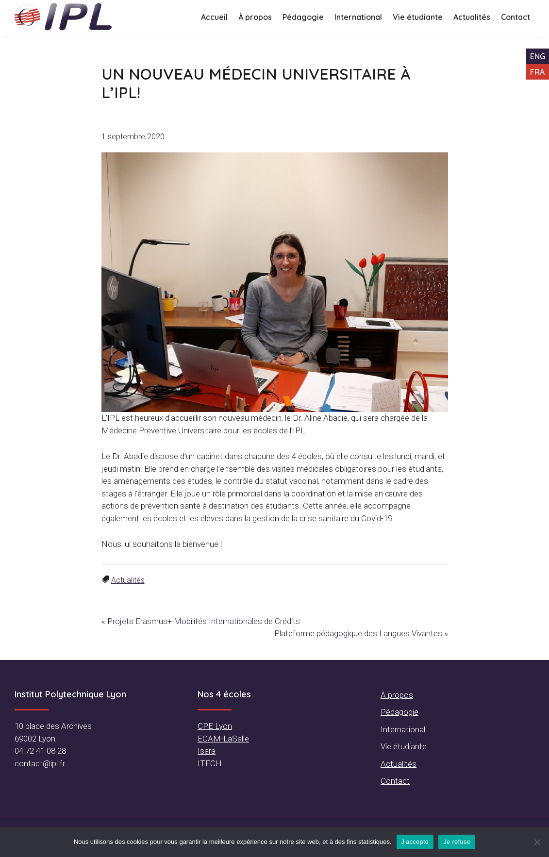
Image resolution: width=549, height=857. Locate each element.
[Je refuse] (537, 842)
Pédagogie (399, 712)
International (403, 729)
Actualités (128, 580)
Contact (395, 781)
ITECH (210, 763)
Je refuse (456, 841)
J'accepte (415, 841)
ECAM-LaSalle (223, 738)
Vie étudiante (404, 746)
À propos (397, 695)
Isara (207, 751)
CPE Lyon (215, 726)
